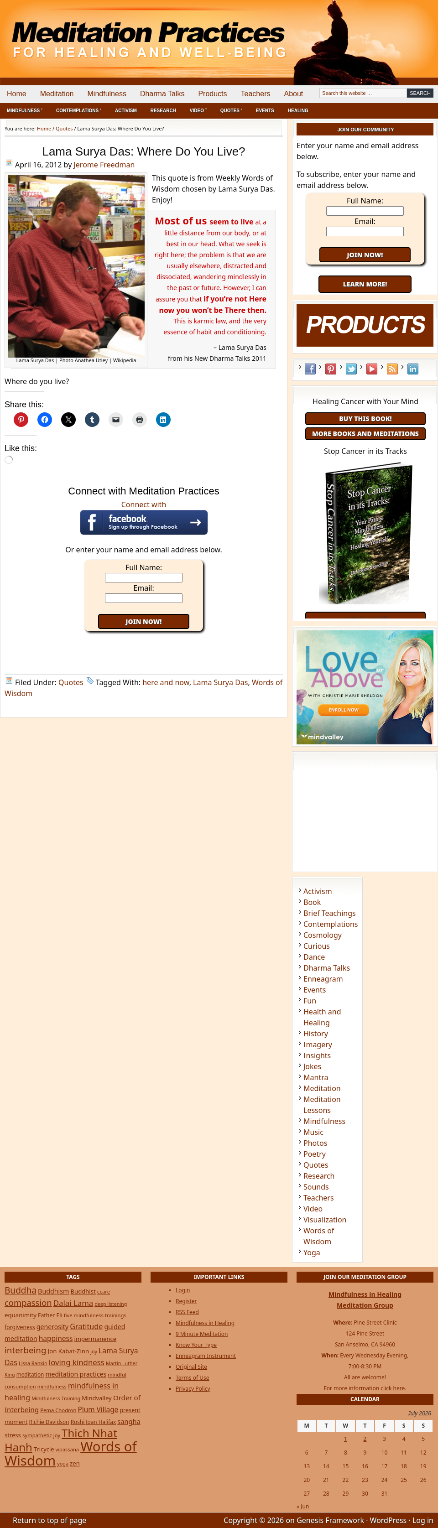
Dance (314, 957)
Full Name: (143, 567)
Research (163, 110)
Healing (298, 110)
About (293, 94)
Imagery (317, 1044)
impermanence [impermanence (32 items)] (95, 1339)
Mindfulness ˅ (24, 110)
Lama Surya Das (220, 682)
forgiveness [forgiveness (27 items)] (20, 1327)
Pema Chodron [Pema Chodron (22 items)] (58, 1410)
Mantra (315, 1077)
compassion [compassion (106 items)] (28, 1302)
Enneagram (323, 979)
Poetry (314, 1154)
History (315, 1034)
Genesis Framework (330, 1520)
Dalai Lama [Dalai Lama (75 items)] (73, 1303)
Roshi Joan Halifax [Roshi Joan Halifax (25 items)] (93, 1421)
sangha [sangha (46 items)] (128, 1421)
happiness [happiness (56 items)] (56, 1338)
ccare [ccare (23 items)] (103, 1291)
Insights (317, 1055)
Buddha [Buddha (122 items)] (20, 1290)
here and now (165, 682)
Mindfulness (107, 94)
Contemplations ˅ (78, 110)
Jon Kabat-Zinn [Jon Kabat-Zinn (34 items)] (68, 1351)
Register (186, 1301)
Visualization (324, 1220)
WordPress (388, 1520)
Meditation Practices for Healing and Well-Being (105, 31)
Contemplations (330, 924)
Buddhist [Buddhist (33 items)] (83, 1291)
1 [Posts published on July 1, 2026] (345, 1439)
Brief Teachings (329, 913)
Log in (422, 1520)
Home (16, 94)
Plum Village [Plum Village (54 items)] (98, 1409)
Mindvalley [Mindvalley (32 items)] (96, 1398)
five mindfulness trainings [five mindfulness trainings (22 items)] (95, 1315)
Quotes (70, 682)
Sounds (316, 1187)
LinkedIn (412, 369)
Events (265, 110)
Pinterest (330, 369)
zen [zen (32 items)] (74, 1463)
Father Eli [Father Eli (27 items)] (50, 1315)
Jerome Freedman (104, 165)
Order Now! (365, 617)
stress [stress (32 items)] (13, 1435)
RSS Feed (392, 369)
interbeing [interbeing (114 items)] (25, 1350)
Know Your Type (196, 1345)
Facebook (310, 369)
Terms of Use (192, 1378)
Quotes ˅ (231, 110)
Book (312, 902)
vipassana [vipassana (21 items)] (67, 1449)
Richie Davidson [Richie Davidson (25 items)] (49, 1421)
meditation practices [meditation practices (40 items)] (76, 1374)
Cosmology (322, 935)
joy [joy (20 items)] (93, 1351)
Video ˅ (198, 110)
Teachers (256, 94)
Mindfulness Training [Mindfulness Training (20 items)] (55, 1398)
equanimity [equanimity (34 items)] (20, 1315)
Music (313, 1132)
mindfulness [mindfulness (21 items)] (52, 1386)
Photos (315, 1143)
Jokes (312, 1066)
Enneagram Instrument (206, 1356)
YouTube (371, 369)
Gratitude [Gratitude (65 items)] (86, 1326)
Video (313, 1209)
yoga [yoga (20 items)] (62, 1463)
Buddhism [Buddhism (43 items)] (53, 1291)
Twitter (351, 369)
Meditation (57, 94)
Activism (126, 110)
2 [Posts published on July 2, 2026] (365, 1439)
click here (393, 1388)
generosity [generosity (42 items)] (52, 1326)
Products (212, 94)
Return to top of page (49, 1520)
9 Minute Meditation (202, 1334)
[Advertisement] (400, 32)
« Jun (303, 1506)
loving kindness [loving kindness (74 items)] (76, 1362)
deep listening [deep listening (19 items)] (110, 1304)
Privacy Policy (193, 1389)
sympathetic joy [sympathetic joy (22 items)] (41, 1435)
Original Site (191, 1367)
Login (183, 1290)
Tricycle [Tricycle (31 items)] (44, 1449)
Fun (309, 1001)
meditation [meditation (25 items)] (30, 1374)
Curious (316, 946)
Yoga (311, 1252)
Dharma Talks (162, 94)
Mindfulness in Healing (205, 1323)
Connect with (144, 517)
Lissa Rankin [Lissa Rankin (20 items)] (33, 1363)
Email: (143, 588)
